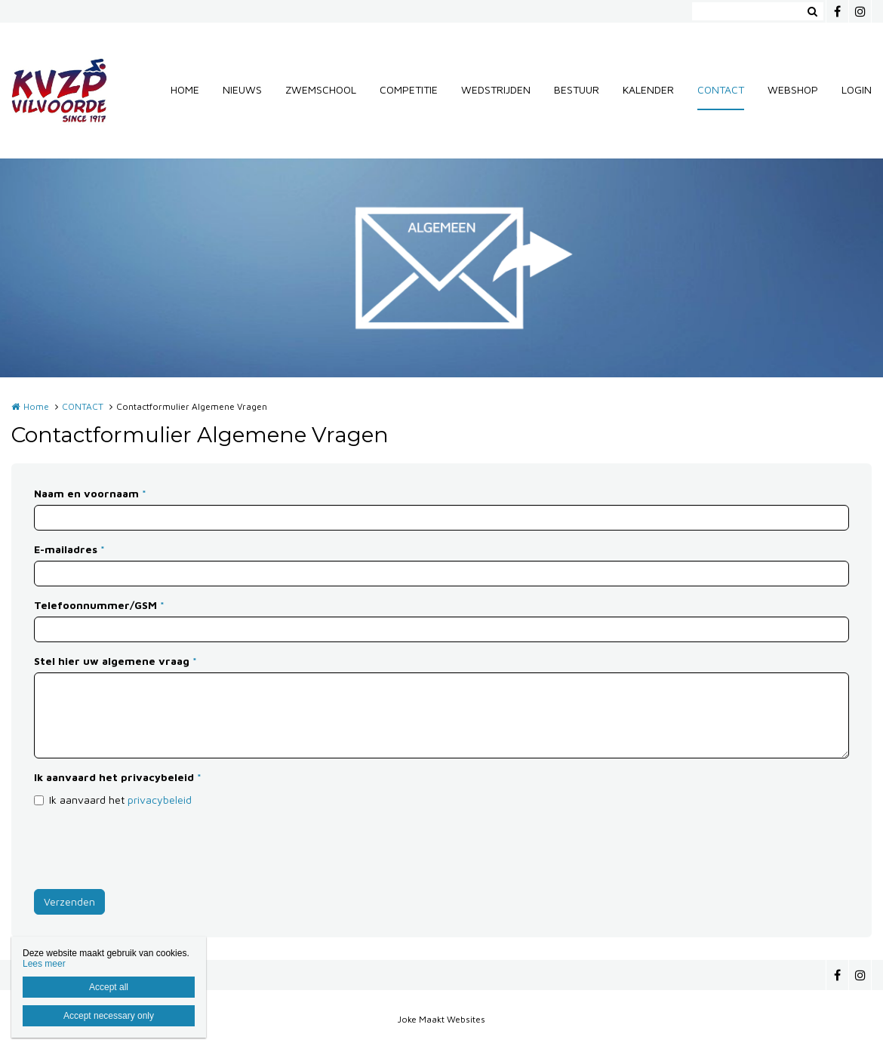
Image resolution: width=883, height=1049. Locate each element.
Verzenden (69, 901)
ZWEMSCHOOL (320, 89)
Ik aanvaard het (120, 799)
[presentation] (148, 848)
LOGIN (856, 89)
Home (36, 406)
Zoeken (812, 11)
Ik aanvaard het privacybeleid (118, 777)
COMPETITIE (409, 89)
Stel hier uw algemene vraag (115, 660)
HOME (185, 89)
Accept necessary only (108, 1016)
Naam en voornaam (90, 493)
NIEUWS (242, 89)
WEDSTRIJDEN (496, 89)
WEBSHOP (793, 89)
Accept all (108, 987)
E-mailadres (69, 549)
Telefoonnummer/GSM (99, 604)
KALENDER (648, 89)
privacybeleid (160, 799)
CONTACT (720, 89)
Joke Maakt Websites (441, 1019)
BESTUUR (576, 89)
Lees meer (44, 963)
